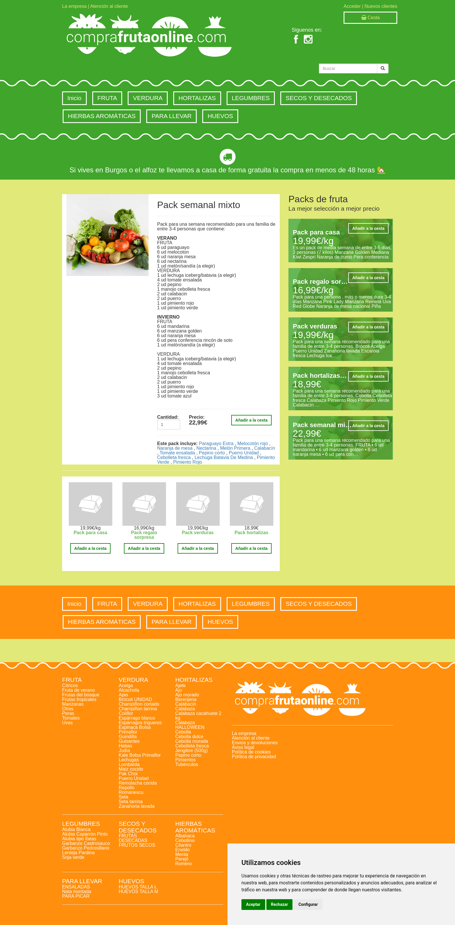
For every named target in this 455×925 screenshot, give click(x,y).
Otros (67, 708)
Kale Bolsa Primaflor (140, 755)
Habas (125, 745)
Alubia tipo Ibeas (79, 838)
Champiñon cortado (139, 704)
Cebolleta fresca (174, 457)
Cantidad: (168, 417)
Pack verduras (198, 532)
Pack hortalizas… (319, 375)
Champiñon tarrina (138, 708)
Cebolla (183, 731)
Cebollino (185, 840)
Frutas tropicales (79, 699)
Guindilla (128, 736)
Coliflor (126, 713)
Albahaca (185, 835)
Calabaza (185, 708)
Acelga (126, 685)
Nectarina (206, 448)
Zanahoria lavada (137, 806)
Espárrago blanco (137, 718)
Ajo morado (187, 694)
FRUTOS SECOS (137, 845)
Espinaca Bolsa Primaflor (135, 729)
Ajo (178, 690)
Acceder (352, 6)
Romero (183, 863)
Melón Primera (235, 448)
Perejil (181, 859)
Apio (123, 694)
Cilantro (183, 845)
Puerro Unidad (244, 452)
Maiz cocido (131, 769)
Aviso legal (243, 747)
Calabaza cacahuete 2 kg (198, 715)
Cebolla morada (191, 741)
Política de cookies (251, 751)
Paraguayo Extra (216, 443)
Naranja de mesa (175, 448)
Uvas (67, 722)
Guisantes (129, 741)
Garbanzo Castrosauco (86, 843)
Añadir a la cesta (251, 420)
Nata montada (76, 891)
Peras (68, 713)
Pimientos (185, 759)
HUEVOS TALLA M (138, 891)
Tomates (71, 718)
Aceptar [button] (253, 904)
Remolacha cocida (138, 783)
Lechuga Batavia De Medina (223, 457)
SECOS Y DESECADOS (319, 98)
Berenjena (185, 699)
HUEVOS (220, 116)
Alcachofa (129, 690)
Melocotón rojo (252, 443)
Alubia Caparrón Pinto (85, 834)
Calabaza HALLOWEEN (189, 725)
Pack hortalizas (251, 532)
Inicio (74, 98)
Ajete (180, 685)
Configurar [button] (308, 904)
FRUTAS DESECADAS (133, 838)
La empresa (74, 6)
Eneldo (182, 849)
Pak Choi (128, 773)
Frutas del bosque (80, 694)
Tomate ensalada (177, 452)
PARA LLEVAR (171, 116)
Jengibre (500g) (191, 750)
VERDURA (147, 98)
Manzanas (73, 704)
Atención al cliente (109, 6)
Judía (124, 750)
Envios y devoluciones (255, 742)
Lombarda (129, 764)
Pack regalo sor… (320, 281)
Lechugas (129, 759)
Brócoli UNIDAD (135, 699)
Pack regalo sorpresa (144, 535)
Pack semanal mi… (322, 425)
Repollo (126, 787)
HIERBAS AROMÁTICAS (102, 116)
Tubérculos (186, 764)
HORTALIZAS (197, 98)
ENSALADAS (76, 886)
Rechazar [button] (279, 904)
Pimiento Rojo (187, 462)
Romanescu (131, 792)
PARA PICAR (76, 896)
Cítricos (70, 685)
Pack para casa (90, 532)
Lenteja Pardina (78, 852)
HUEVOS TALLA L (138, 886)
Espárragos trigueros (140, 722)
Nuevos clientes (380, 6)
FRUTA (107, 98)
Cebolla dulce (189, 736)
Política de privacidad (254, 756)
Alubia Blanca (76, 829)
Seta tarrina (131, 801)
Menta (181, 854)
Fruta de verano (78, 690)
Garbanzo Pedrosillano (85, 847)
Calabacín (264, 448)
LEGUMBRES (251, 98)
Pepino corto (212, 452)
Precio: (197, 417)
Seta (123, 796)
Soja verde (73, 857)
